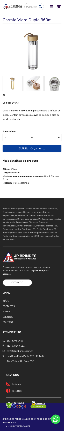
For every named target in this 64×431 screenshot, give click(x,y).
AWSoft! (26, 425)
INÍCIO (6, 301)
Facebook (17, 390)
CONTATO (8, 322)
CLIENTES (8, 317)
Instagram (17, 384)
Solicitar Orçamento (32, 148)
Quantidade (9, 131)
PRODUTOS (9, 306)
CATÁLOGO (17, 282)
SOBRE (6, 311)
